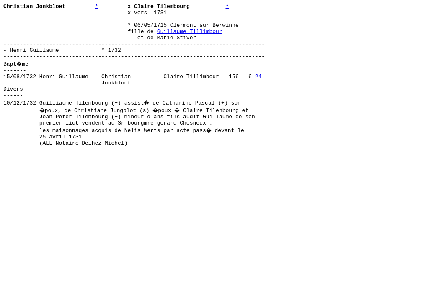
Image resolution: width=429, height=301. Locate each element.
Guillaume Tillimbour (189, 37)
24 (258, 90)
